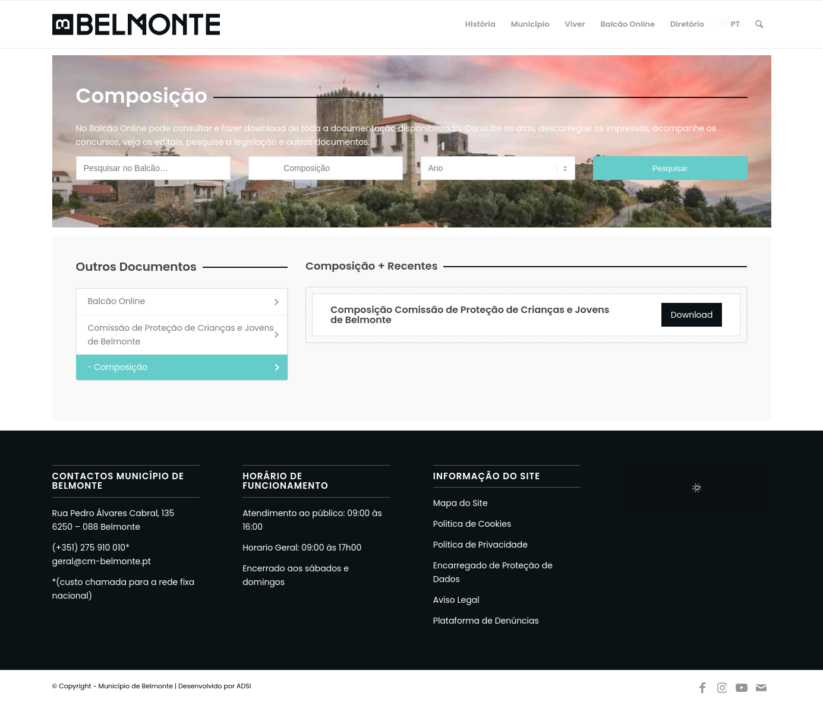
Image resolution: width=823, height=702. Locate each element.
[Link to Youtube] (742, 685)
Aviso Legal (456, 600)
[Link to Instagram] (722, 685)
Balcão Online (117, 301)
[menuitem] (480, 24)
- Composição (117, 367)
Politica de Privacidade (480, 545)
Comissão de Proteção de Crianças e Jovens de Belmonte (181, 334)
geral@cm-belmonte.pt (101, 561)
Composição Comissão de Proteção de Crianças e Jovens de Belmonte (469, 315)
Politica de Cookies (472, 524)
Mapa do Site (460, 503)
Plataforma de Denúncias (486, 621)
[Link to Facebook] (702, 685)
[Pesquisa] (759, 24)
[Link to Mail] (761, 685)
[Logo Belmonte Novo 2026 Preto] (136, 24)
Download (692, 315)
